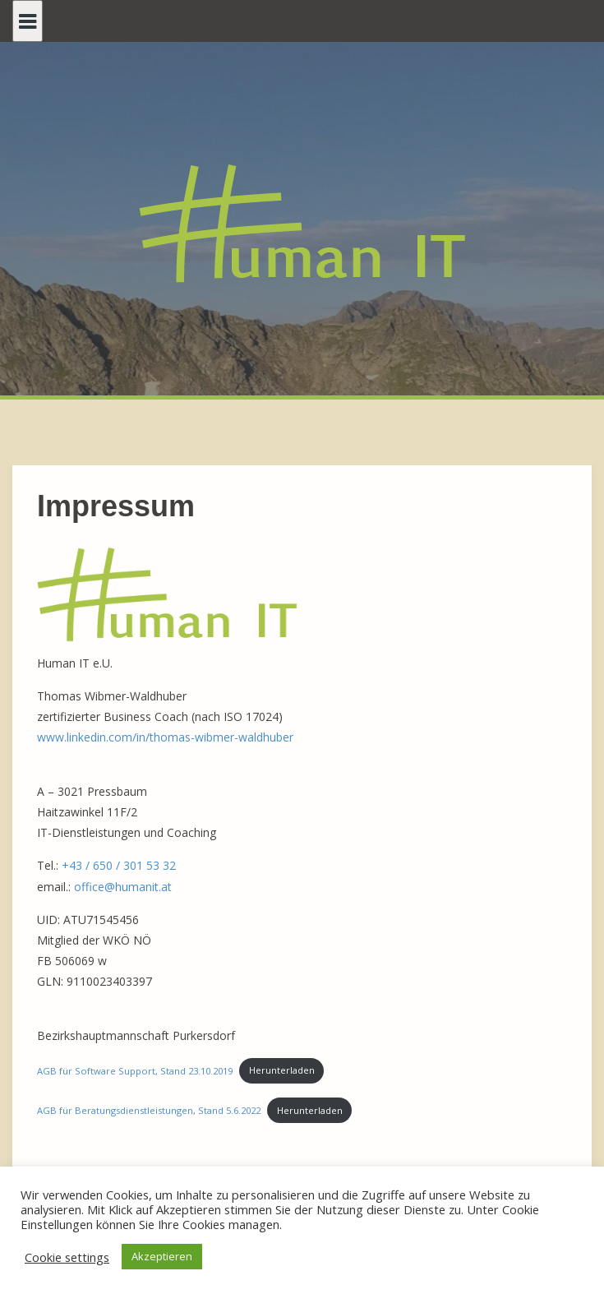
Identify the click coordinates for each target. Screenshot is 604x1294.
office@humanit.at (123, 886)
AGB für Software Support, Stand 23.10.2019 (135, 1070)
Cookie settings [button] (67, 1257)
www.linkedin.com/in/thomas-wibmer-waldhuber (165, 737)
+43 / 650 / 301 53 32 (119, 865)
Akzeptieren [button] (161, 1256)
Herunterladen (282, 1070)
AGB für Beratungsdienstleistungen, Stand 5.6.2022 (149, 1110)
